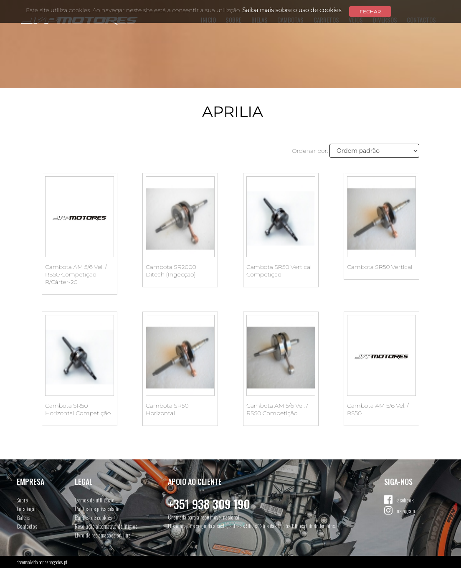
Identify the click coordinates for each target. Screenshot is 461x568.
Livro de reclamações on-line (102, 534)
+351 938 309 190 (209, 503)
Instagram (405, 510)
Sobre (22, 499)
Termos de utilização (94, 499)
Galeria (23, 517)
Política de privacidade (97, 508)
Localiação (27, 508)
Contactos (27, 526)
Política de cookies (93, 517)
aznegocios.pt (56, 561)
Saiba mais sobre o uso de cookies (292, 10)
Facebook (404, 499)
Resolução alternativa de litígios (106, 526)
